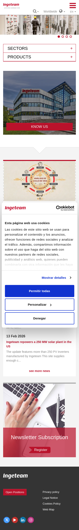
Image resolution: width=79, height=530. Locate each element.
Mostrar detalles (54, 277)
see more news (39, 371)
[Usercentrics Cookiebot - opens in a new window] (56, 208)
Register (40, 450)
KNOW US (39, 127)
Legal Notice (50, 497)
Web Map (48, 509)
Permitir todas (39, 291)
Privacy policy (51, 492)
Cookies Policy (52, 503)
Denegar (39, 318)
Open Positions (15, 492)
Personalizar (40, 304)
